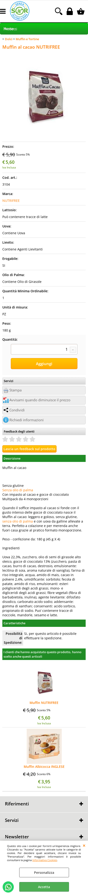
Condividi (17, 410)
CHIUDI (84, 845)
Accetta (44, 887)
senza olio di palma (17, 521)
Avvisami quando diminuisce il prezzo (39, 400)
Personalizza (44, 872)
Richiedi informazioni (26, 420)
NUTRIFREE (11, 200)
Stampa (15, 390)
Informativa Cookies (44, 860)
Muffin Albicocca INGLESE (44, 766)
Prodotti (10, 29)
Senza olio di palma (17, 490)
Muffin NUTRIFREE (44, 702)
